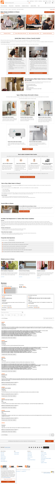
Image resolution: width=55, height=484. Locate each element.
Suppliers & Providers (44, 462)
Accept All (8, 481)
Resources (29, 451)
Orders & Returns (3, 451)
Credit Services (30, 452)
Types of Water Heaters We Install (20, 33)
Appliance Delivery (3, 458)
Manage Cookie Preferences (8, 479)
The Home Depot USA (17, 471)
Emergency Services (7, 33)
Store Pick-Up (2, 455)
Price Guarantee (3, 459)
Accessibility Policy (23, 471)
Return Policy (2, 452)
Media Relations (43, 459)
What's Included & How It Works (34, 33)
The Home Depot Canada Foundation (46, 458)
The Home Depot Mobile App (31, 459)
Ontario (6, 9)
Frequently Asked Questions (47, 33)
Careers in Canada (43, 452)
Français (51, 9)
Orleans (10, 9)
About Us (42, 451)
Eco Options (42, 461)
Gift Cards (29, 458)
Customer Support (7, 447)
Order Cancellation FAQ (4, 461)
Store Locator (2, 9)
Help (14, 451)
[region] (8, 476)
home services (14, 9)
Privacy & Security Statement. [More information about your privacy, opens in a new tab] (7, 477)
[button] (29, 3)
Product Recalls (30, 455)
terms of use (24, 469)
